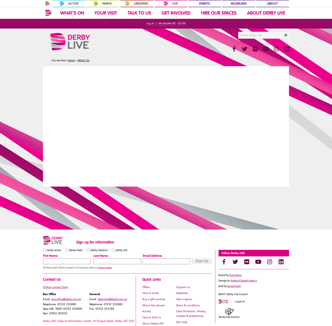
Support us (183, 287)
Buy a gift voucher (153, 299)
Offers (146, 287)
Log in (150, 23)
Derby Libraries (99, 250)
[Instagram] (269, 262)
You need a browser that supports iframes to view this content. (166, 126)
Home (71, 60)
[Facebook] (224, 262)
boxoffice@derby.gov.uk (66, 299)
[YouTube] (258, 262)
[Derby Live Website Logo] (81, 42)
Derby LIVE (121, 250)
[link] (72, 18)
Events (204, 3)
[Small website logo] (58, 240)
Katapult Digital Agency (244, 280)
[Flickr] (246, 262)
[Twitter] (235, 262)
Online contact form (55, 287)
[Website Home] (48, 13)
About (272, 3)
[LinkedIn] (281, 262)
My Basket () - (172, 23)
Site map (181, 322)
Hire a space (184, 299)
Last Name (101, 256)
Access (146, 311)
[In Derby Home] (47, 3)
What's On (84, 60)
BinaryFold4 (234, 286)
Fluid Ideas (235, 275)
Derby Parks (76, 250)
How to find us (151, 317)
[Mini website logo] (226, 301)
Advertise (182, 293)
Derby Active (54, 250)
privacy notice (105, 267)
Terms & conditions (188, 305)
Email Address (152, 256)
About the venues (153, 305)
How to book (150, 293)
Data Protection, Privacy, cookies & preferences (191, 313)
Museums (239, 3)
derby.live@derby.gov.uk (112, 299)
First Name (50, 256)
